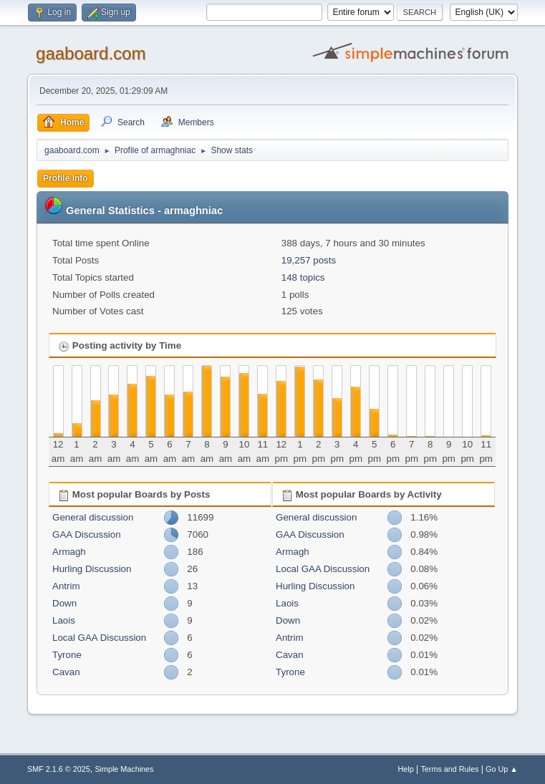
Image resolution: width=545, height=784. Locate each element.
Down (64, 603)
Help (405, 769)
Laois (63, 620)
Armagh (69, 551)
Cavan (66, 672)
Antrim (66, 586)
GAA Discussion (86, 534)
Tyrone (67, 654)
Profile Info (65, 178)
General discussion (92, 517)
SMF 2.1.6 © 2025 (58, 769)
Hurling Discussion (91, 568)
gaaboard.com (90, 53)
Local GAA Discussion (99, 637)
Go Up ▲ (502, 769)
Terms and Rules (449, 769)
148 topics (303, 277)
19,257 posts (308, 260)
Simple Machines (124, 769)
